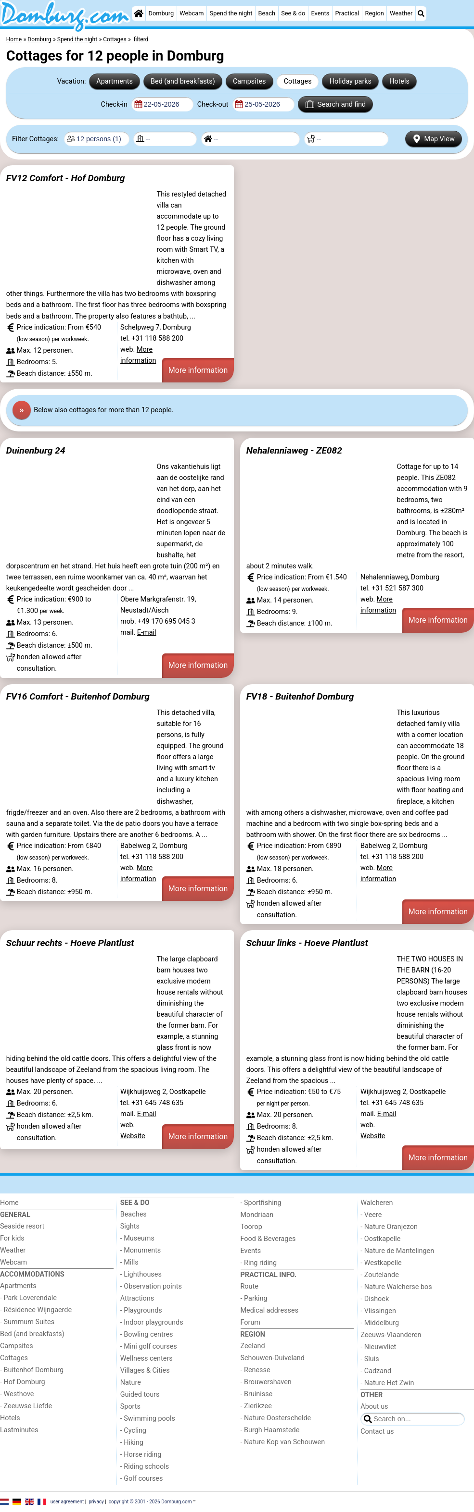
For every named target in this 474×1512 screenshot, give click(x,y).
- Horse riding (141, 1455)
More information (198, 370)
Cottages (298, 81)
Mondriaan (257, 1215)
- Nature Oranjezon (389, 1227)
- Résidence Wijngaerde (36, 1310)
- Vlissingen (378, 1311)
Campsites (249, 81)
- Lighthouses (141, 1274)
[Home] (138, 13)
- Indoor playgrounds (151, 1322)
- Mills (129, 1262)
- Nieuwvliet (378, 1347)
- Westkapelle (380, 1263)
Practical (347, 13)
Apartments (114, 81)
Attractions (137, 1298)
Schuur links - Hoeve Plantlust (307, 942)
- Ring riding (259, 1263)
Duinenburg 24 (35, 450)
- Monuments (140, 1250)
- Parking (254, 1298)
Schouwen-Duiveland (273, 1358)
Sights (130, 1226)
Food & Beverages (268, 1239)
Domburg (161, 13)
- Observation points (151, 1286)
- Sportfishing (261, 1203)
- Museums (137, 1238)
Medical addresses (270, 1310)
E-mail (146, 632)
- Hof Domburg (22, 1382)
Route (249, 1286)
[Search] (421, 13)
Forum (250, 1322)
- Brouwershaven (266, 1382)
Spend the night (231, 13)
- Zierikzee (256, 1406)
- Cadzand (375, 1371)
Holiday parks (351, 81)
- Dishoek (374, 1299)
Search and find (336, 104)
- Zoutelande (379, 1275)
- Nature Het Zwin (387, 1383)
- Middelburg (379, 1323)
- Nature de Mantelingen (397, 1251)
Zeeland (253, 1346)
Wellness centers (146, 1358)
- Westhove (17, 1394)
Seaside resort (22, 1226)
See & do (293, 13)
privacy (96, 1501)
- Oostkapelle (380, 1239)
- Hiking (131, 1442)
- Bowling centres (146, 1334)
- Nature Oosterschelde (276, 1418)
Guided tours (140, 1394)
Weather (401, 13)
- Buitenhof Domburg (32, 1370)
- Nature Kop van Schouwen (283, 1442)
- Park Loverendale (28, 1298)
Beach (266, 13)
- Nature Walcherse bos (396, 1287)
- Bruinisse (257, 1394)
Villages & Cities (145, 1370)
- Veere (371, 1215)
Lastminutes (19, 1430)
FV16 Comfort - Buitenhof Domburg (78, 696)
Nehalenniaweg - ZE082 (294, 450)
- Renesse (255, 1370)
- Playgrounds (141, 1310)
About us (374, 1406)
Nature (130, 1382)
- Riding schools (144, 1467)
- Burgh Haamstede (270, 1430)
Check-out (213, 104)
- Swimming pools (147, 1418)
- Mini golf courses (148, 1346)
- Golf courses (141, 1479)
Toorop (251, 1227)
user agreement (67, 1501)
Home (9, 1203)
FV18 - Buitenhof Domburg (300, 696)
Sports (130, 1406)
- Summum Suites (27, 1322)
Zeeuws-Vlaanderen (390, 1335)
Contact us (377, 1431)
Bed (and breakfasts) (183, 81)
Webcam (191, 13)
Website (132, 1136)
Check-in (115, 104)
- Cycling (133, 1430)
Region (374, 13)
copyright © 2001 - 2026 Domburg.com (150, 1501)
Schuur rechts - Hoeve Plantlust (70, 942)
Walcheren (376, 1203)
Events (320, 13)
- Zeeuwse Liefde (26, 1406)
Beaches (133, 1214)
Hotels (399, 81)
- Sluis (369, 1359)
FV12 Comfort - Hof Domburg (65, 178)
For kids (12, 1238)
